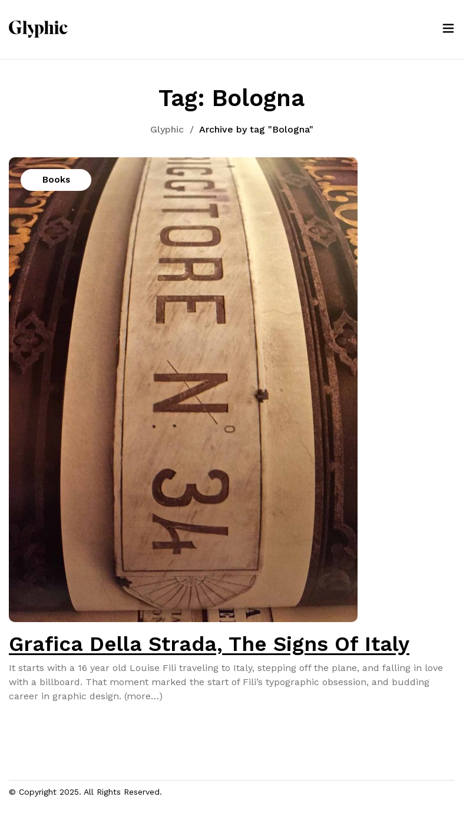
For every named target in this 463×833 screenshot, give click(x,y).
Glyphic (167, 129)
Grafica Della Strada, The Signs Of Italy (209, 644)
